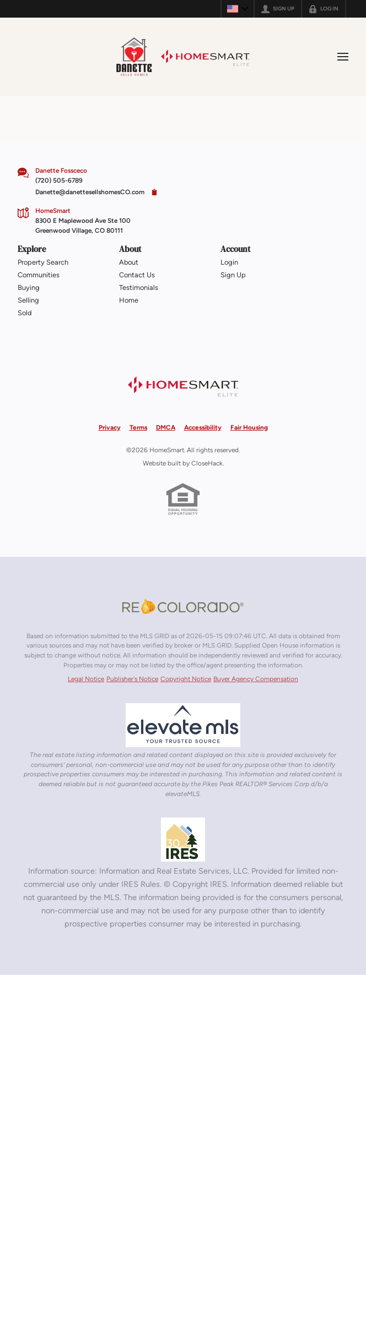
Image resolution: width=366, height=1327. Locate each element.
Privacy (110, 427)
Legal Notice (86, 679)
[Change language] (238, 9)
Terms (138, 427)
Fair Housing (249, 427)
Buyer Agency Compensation (255, 679)
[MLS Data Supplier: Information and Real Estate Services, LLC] (183, 839)
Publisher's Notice (132, 679)
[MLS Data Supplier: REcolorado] (183, 606)
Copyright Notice (185, 679)
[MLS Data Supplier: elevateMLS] (183, 725)
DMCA (165, 427)
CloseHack (207, 463)
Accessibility (203, 427)
